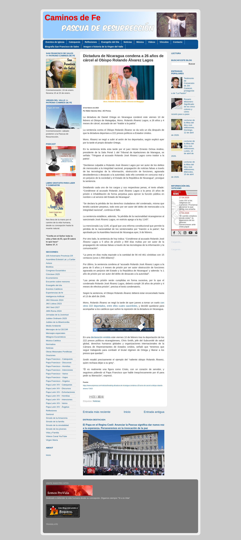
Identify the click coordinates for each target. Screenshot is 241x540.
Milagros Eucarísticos (56, 337)
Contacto (177, 42)
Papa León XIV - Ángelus (57, 407)
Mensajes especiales (55, 333)
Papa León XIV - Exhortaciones (60, 392)
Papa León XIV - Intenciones (59, 399)
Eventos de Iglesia (55, 42)
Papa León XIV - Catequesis (59, 385)
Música (140, 42)
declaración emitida (101, 337)
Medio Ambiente (53, 326)
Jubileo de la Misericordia (57, 322)
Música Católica (53, 340)
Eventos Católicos (54, 289)
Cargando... (176, 242)
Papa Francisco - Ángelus (58, 381)
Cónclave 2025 (53, 274)
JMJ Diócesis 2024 (54, 300)
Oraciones (50, 355)
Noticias (128, 42)
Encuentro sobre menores (58, 281)
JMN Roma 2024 (53, 311)
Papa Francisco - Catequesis (59, 359)
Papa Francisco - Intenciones (59, 370)
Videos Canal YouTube (56, 436)
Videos (151, 42)
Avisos (49, 263)
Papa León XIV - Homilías (58, 396)
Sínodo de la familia (55, 421)
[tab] (178, 193)
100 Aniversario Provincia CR (59, 256)
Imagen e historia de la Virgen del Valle (103, 46)
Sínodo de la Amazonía (56, 418)
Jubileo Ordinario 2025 (56, 318)
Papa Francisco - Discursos (58, 362)
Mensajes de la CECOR (57, 329)
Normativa (50, 344)
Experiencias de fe (54, 293)
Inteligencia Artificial (55, 296)
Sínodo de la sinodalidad (57, 425)
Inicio (127, 411)
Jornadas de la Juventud (57, 315)
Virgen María (52, 440)
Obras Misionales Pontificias (59, 352)
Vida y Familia (52, 432)
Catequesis (74, 42)
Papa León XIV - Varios (56, 403)
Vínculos (164, 42)
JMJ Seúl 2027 (53, 307)
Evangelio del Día (110, 42)
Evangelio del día (54, 285)
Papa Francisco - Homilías (58, 366)
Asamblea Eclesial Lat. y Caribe (60, 259)
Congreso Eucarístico (56, 270)
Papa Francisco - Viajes (57, 377)
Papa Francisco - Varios (57, 374)
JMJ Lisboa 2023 (54, 303)
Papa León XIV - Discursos (58, 388)
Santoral (50, 414)
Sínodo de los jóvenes (56, 429)
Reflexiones (91, 42)
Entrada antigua (154, 411)
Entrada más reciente (97, 411)
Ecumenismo (52, 278)
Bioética (49, 267)
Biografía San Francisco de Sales (62, 46)
